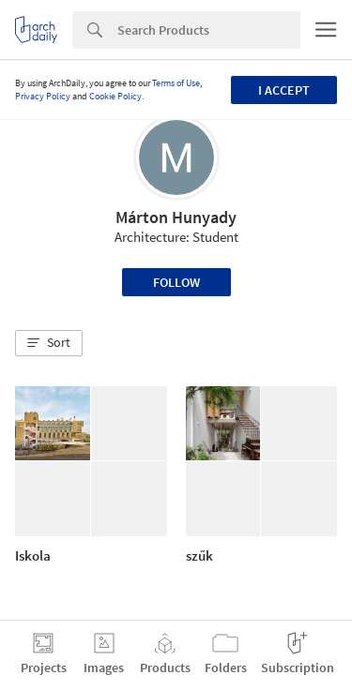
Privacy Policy (42, 96)
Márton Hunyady (176, 217)
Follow (176, 282)
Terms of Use (176, 83)
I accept (284, 90)
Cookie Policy (115, 96)
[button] (49, 343)
